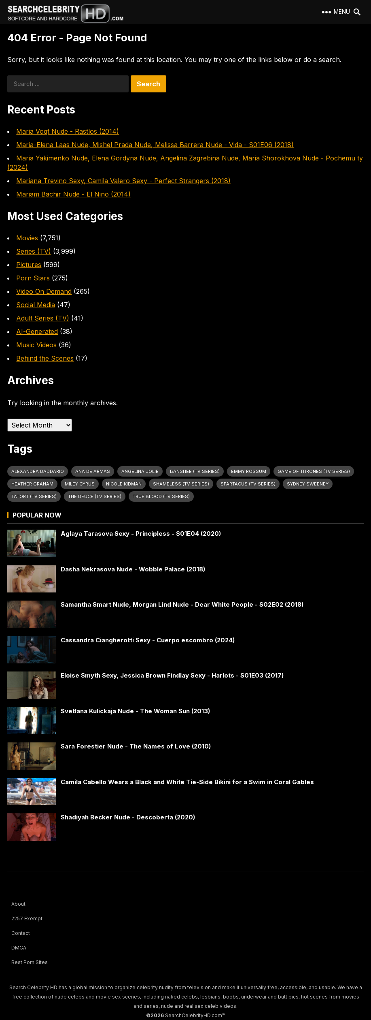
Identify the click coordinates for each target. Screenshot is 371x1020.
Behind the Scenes (45, 358)
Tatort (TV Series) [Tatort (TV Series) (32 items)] (34, 496)
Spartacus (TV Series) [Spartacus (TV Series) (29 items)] (248, 484)
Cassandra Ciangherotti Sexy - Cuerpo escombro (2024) (148, 640)
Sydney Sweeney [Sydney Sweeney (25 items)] (308, 484)
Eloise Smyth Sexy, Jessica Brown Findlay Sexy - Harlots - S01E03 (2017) (172, 675)
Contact (20, 933)
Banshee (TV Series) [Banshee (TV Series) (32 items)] (195, 471)
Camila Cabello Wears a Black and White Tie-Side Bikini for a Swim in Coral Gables (187, 782)
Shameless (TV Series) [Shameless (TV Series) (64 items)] (181, 484)
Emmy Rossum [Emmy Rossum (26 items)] (248, 471)
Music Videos (36, 345)
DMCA (18, 948)
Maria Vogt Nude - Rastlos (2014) (67, 131)
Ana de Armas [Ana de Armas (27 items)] (92, 471)
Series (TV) (33, 251)
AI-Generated (37, 331)
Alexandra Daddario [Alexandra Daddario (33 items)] (37, 471)
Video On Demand (44, 291)
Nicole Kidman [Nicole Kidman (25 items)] (124, 484)
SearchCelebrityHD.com (193, 1015)
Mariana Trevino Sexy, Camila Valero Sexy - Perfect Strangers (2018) (123, 181)
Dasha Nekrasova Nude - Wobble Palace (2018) (133, 569)
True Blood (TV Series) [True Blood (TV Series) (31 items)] (161, 496)
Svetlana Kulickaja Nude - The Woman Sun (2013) (135, 711)
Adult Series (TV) (42, 318)
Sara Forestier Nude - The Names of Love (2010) (136, 746)
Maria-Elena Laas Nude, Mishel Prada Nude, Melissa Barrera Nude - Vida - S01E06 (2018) (155, 145)
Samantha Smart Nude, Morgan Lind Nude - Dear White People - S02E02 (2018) (182, 604)
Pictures (28, 265)
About (18, 904)
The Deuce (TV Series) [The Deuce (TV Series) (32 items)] (94, 496)
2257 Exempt (26, 918)
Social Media (35, 305)
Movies (27, 238)
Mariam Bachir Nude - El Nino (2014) (73, 194)
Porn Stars (33, 278)
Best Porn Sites (29, 962)
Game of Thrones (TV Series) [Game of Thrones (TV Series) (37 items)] (314, 471)
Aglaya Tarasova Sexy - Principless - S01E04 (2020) (141, 533)
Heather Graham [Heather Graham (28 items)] (32, 484)
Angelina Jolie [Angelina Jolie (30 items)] (140, 471)
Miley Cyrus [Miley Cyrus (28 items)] (80, 484)
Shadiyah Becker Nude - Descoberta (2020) (128, 817)
